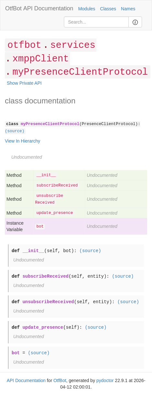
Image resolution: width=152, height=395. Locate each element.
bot (40, 226)
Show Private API (24, 83)
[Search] (96, 21)
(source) (14, 131)
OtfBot (13, 8)
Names (128, 8)
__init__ (46, 175)
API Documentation (48, 8)
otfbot (24, 45)
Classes (108, 8)
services (72, 45)
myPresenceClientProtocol (80, 72)
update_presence (54, 213)
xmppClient (40, 59)
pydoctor (105, 380)
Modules (86, 8)
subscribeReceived (57, 185)
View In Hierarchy (22, 141)
